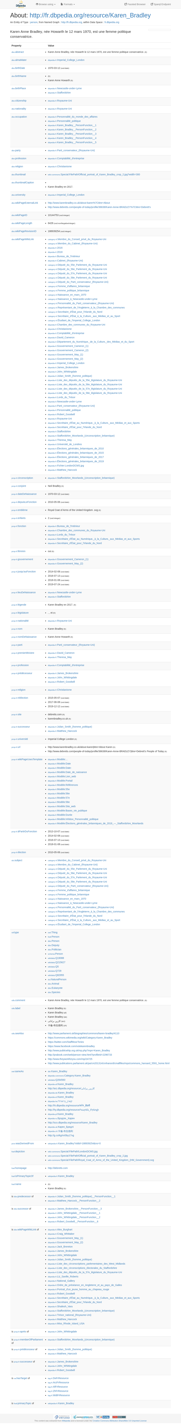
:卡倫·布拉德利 (60, 1131)
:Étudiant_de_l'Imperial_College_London (74, 320)
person (34, 22)
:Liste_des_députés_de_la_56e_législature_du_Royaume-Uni (85, 384)
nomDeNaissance (24, 636)
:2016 (55, 247)
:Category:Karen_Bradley (69, 1075)
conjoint (19, 486)
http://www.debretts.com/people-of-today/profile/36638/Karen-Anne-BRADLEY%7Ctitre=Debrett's (99, 207)
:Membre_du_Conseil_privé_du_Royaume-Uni (77, 239)
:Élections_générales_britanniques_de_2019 (76, 461)
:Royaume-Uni (60, 100)
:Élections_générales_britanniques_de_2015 (76, 452)
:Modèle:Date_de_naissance (67, 772)
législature (20, 612)
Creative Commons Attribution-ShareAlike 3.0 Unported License (120, 1421)
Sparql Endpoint (161, 4)
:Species (54, 992)
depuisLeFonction (24, 502)
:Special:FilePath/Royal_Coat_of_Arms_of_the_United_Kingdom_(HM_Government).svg (101, 1160)
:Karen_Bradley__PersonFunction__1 (72, 125)
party (16, 150)
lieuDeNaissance (24, 592)
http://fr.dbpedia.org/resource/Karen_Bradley (90, 15)
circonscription (22, 478)
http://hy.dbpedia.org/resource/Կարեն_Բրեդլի (73, 1109)
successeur (21, 726)
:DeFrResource (58, 1378)
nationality (19, 108)
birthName (19, 76)
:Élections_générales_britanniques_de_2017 (76, 457)
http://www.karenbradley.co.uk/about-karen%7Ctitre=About (79, 202)
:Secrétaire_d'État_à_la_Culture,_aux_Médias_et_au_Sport (84, 316)
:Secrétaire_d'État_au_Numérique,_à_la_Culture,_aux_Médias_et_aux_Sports (94, 423)
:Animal (53, 983)
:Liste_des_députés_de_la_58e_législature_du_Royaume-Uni (85, 393)
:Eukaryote (55, 988)
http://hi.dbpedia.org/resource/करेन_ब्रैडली (69, 1105)
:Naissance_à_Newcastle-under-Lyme (72, 299)
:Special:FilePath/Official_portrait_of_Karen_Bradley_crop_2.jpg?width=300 (94, 174)
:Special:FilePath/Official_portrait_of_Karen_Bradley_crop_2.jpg (88, 1155)
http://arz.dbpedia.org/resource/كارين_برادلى (71, 1088)
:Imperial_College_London (66, 60)
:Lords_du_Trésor (61, 397)
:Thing (52, 932)
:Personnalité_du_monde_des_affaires (72, 116)
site (17, 714)
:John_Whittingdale (62, 371)
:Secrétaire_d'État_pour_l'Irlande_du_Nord (75, 311)
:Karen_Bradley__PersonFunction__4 (72, 138)
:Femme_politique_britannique (68, 290)
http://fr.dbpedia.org (71, 22)
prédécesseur (22, 673)
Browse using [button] (46, 4)
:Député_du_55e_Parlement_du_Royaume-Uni (77, 264)
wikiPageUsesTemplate (27, 759)
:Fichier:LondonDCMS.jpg (66, 465)
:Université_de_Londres (65, 444)
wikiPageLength (22, 223)
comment (18, 1000)
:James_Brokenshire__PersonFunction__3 (75, 1208)
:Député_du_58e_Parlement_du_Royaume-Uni (77, 277)
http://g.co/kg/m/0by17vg (61, 1135)
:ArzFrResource (58, 1382)
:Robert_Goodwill (61, 414)
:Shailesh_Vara (60, 1306)
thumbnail (19, 174)
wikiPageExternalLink (25, 202)
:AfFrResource (58, 1386)
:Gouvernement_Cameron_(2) (68, 350)
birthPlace (19, 88)
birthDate (18, 68)
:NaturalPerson (57, 979)
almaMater (19, 60)
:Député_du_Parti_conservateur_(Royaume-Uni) (78, 282)
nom (17, 628)
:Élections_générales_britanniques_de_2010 (76, 448)
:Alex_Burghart (60, 1229)
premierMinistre (23, 653)
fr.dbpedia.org (112, 22)
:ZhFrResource (58, 1391)
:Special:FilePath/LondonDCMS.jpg (72, 1151)
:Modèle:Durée (60, 814)
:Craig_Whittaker (61, 1233)
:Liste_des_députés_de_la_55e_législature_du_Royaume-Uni (85, 380)
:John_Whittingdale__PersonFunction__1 (74, 1213)
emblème (20, 510)
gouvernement (22, 559)
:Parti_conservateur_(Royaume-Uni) (71, 150)
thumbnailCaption (23, 182)
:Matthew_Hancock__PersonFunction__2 (74, 1200)
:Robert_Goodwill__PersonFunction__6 (73, 1221)
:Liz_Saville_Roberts (63, 1276)
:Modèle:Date (59, 763)
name (16, 1184)
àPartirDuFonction (24, 831)
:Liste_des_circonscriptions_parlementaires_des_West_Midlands (86, 1263)
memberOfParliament (28, 1339)
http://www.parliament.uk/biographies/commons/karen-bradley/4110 (83, 1033)
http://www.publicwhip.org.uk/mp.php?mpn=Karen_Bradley (79, 1050)
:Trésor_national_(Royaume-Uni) (69, 1315)
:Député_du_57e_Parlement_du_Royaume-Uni (77, 273)
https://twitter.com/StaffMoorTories (66, 1042)
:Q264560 (56, 1079)
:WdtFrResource (59, 1395)
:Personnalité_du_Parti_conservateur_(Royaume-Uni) (81, 303)
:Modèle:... (58, 759)
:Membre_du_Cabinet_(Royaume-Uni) (73, 243)
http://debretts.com (58, 1168)
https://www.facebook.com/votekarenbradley (71, 1046)
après (20, 1331)
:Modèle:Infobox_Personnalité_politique (73, 819)
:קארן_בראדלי (60, 1101)
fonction (19, 526)
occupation (19, 116)
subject (17, 860)
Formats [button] (68, 4)
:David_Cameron (61, 337)
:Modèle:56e (59, 793)
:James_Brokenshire (63, 367)
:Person (53, 936)
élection (19, 852)
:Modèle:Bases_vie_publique (67, 810)
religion (17, 166)
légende (19, 604)
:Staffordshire (59, 92)
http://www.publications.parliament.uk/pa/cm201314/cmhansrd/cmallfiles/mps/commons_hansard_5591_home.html (108, 1063)
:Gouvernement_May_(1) (65, 354)
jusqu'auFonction (24, 571)
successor (21, 1208)
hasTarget (20, 1378)
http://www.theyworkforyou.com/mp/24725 (70, 1059)
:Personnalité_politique (64, 121)
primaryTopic (22, 1403)
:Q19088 (56, 958)
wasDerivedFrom (23, 1143)
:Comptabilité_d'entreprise (66, 158)
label (16, 1008)
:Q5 (53, 966)
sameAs (18, 1071)
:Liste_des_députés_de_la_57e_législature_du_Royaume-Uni (85, 388)
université (20, 739)
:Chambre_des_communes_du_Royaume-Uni (76, 324)
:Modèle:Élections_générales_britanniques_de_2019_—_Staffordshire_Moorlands (95, 823)
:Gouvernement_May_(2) (65, 358)
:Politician (54, 949)
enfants (19, 518)
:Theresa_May (60, 440)
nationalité (20, 620)
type (15, 932)
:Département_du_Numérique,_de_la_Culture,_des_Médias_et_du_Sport (91, 341)
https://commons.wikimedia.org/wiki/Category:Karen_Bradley (80, 1037)
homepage (19, 1168)
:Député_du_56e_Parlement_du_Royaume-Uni (77, 269)
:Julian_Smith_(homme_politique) (70, 376)
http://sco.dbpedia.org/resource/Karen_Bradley (72, 1122)
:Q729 (54, 970)
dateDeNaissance (24, 494)
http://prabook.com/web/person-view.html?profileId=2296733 (80, 1054)
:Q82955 (56, 975)
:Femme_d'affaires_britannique (69, 286)
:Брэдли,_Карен (61, 1118)
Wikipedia (66, 1421)
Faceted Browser (135, 4)
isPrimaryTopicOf (22, 1176)
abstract (18, 52)
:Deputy (53, 945)
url (16, 747)
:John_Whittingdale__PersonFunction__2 (74, 1217)
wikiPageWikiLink (23, 239)
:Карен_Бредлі (60, 1126)
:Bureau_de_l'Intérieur (64, 256)
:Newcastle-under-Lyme (65, 88)
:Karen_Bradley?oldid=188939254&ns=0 (74, 1143)
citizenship (19, 100)
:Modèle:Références (63, 785)
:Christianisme (60, 166)
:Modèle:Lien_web (62, 776)
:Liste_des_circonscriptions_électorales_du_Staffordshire (82, 1268)
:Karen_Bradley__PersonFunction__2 (72, 129)
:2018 (55, 252)
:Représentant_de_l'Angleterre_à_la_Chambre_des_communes (86, 307)
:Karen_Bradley (57, 1071)
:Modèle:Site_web (62, 806)
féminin (18, 551)
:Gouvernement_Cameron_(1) (68, 346)
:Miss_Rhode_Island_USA (66, 1323)
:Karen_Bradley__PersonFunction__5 (72, 142)
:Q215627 (56, 962)
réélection (20, 697)
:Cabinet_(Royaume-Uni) (65, 260)
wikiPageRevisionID (24, 231)
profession (19, 158)
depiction (18, 1151)
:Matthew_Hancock (62, 470)
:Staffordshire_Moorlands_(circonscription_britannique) (81, 435)
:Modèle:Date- (59, 767)
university (18, 194)
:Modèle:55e (59, 789)
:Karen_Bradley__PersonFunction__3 (72, 133)
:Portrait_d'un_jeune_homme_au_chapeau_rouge (78, 1289)
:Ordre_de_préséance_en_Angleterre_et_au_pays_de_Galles (85, 1285)
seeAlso (18, 1033)
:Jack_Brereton (60, 1246)
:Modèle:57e (59, 797)
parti (17, 644)
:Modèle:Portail (60, 780)
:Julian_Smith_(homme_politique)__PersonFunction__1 (81, 1196)
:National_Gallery (61, 1280)
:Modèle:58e (59, 802)
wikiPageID (19, 215)
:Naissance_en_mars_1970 (67, 294)
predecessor (22, 1196)
